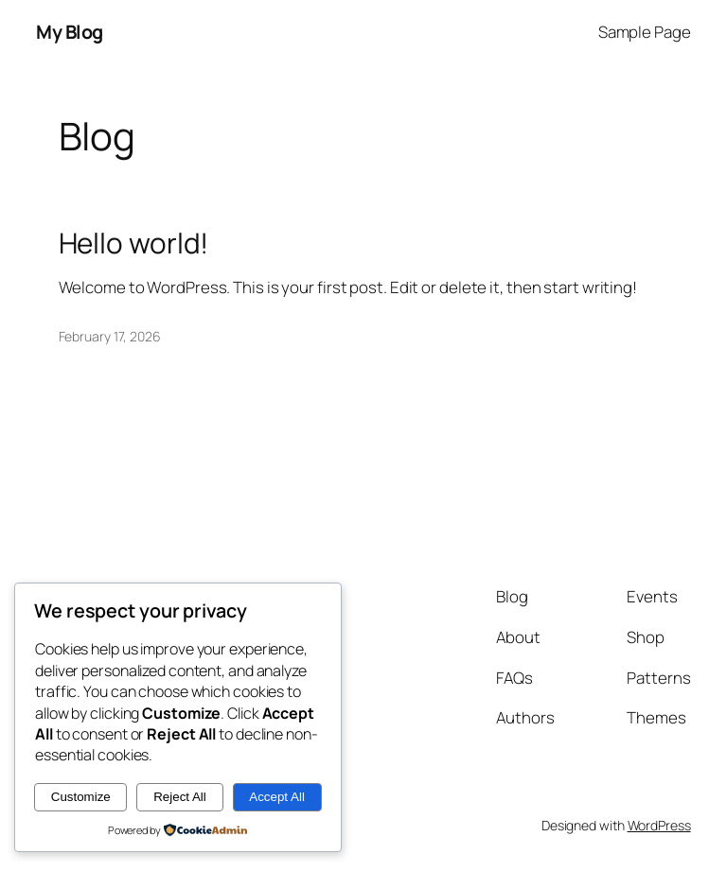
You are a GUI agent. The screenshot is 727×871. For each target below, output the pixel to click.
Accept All (277, 797)
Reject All (179, 797)
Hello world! (134, 242)
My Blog (69, 31)
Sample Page (644, 32)
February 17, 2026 (110, 336)
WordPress (659, 825)
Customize (81, 797)
